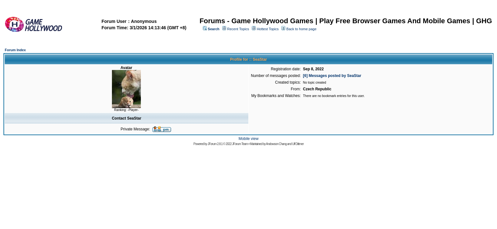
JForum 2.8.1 (215, 144)
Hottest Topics (268, 29)
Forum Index (15, 50)
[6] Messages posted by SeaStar (332, 75)
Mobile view (248, 138)
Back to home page (301, 29)
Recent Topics (238, 29)
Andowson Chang (276, 144)
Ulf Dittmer (297, 144)
